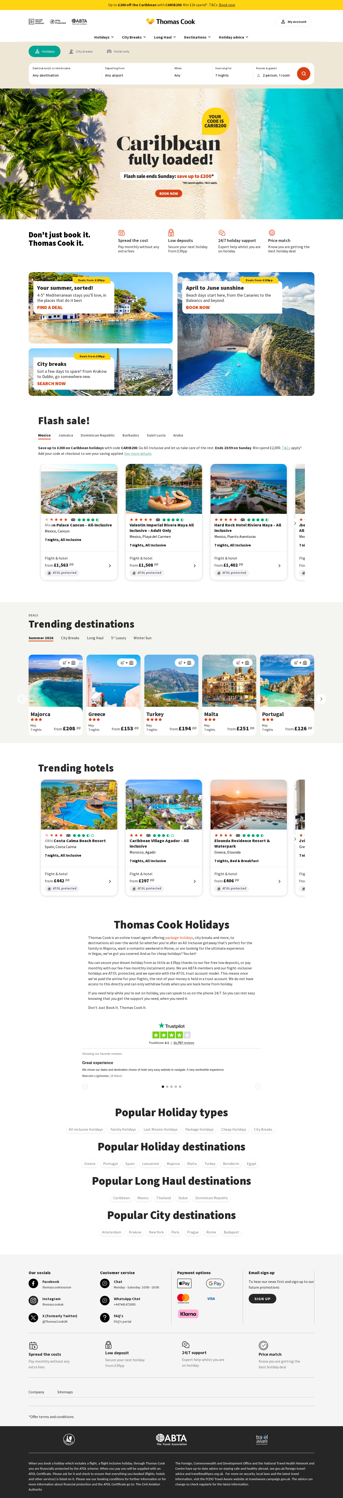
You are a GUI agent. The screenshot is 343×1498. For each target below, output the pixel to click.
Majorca (173, 1163)
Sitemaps (65, 1392)
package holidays (179, 937)
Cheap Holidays (233, 1129)
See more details (137, 453)
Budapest (231, 1232)
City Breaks (263, 1129)
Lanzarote (150, 1163)
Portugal (110, 1163)
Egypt (252, 1163)
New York (156, 1232)
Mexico (44, 435)
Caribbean (121, 1197)
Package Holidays (199, 1129)
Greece (90, 1163)
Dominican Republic (98, 435)
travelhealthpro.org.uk (207, 1474)
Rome (211, 1232)
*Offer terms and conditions (51, 1416)
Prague (193, 1232)
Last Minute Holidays (161, 1129)
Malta (192, 1163)
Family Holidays (123, 1129)
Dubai (183, 1197)
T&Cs (286, 447)
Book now (227, 4)
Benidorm (231, 1163)
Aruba (178, 435)
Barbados (130, 435)
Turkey (209, 1163)
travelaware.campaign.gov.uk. (270, 1479)
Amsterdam (111, 1232)
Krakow (135, 1232)
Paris (175, 1232)
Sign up (262, 1298)
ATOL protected (61, 573)
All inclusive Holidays (86, 1129)
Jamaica (65, 435)
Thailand (163, 1197)
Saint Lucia (156, 435)
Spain (130, 1163)
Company (36, 1392)
